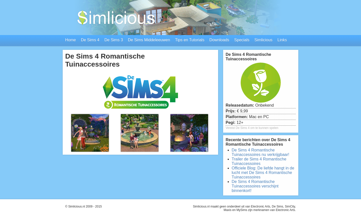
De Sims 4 (90, 40)
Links (282, 40)
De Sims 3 (113, 40)
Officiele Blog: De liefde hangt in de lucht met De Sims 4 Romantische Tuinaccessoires (263, 172)
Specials (241, 40)
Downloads (219, 40)
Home (70, 40)
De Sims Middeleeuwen (149, 40)
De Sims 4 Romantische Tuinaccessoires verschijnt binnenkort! (255, 186)
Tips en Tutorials (189, 40)
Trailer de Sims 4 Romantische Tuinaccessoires (259, 161)
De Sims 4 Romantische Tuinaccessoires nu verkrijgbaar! (260, 152)
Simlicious (263, 40)
